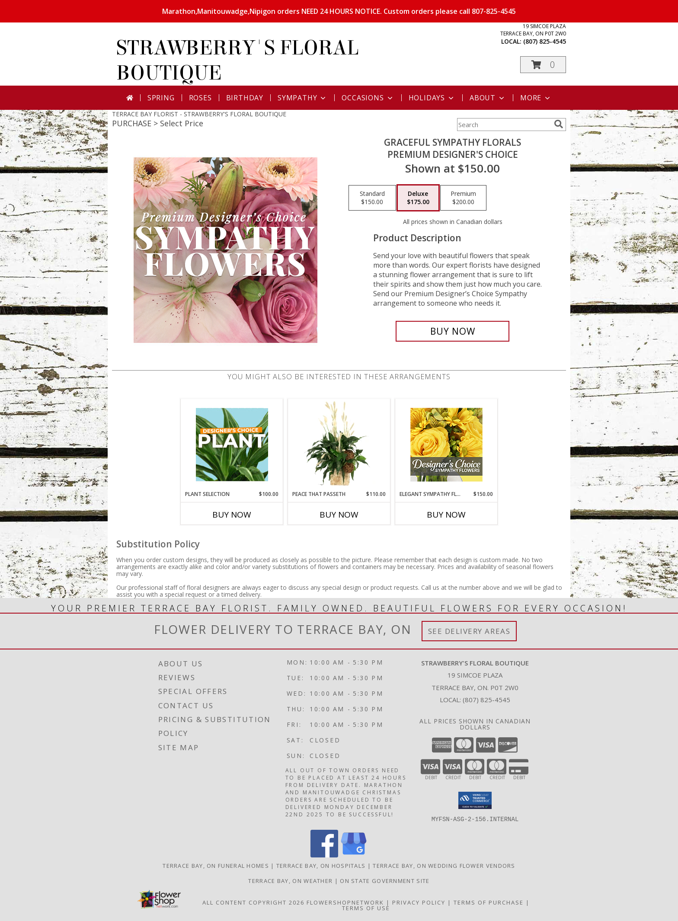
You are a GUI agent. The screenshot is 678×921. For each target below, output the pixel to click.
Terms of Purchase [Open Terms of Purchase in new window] (489, 902)
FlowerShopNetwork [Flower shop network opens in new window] (345, 902)
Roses (200, 97)
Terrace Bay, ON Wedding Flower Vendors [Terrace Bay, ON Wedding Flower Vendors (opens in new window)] (444, 865)
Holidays (432, 97)
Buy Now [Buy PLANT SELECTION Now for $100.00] (231, 514)
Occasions (368, 97)
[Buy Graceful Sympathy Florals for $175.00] (452, 331)
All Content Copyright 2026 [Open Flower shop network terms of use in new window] (253, 902)
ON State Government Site (384, 880)
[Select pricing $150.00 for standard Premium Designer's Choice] (372, 198)
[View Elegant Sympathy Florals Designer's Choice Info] (446, 445)
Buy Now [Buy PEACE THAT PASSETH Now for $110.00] (339, 514)
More (536, 97)
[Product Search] (503, 124)
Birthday (244, 97)
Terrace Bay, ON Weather (290, 880)
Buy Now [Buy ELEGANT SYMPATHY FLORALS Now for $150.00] (446, 514)
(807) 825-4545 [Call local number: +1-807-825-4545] (544, 41)
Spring (161, 97)
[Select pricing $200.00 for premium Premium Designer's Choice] (463, 198)
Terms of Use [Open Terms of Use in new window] (366, 907)
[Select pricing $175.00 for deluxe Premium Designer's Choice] (418, 198)
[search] (559, 124)
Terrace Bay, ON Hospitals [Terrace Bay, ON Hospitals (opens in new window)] (321, 865)
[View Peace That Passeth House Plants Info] (339, 444)
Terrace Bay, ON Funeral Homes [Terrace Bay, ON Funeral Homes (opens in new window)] (216, 865)
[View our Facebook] (324, 855)
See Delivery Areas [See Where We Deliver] (469, 631)
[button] (543, 64)
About (488, 97)
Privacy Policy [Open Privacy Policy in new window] (418, 902)
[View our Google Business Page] (354, 855)
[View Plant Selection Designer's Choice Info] (232, 444)
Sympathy (302, 97)
